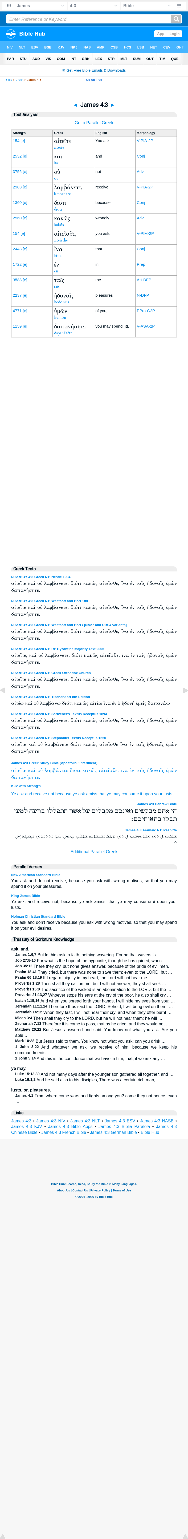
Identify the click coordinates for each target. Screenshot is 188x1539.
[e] (23, 140)
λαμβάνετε (56, 770)
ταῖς (140, 770)
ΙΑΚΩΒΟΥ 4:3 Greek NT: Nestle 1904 (41, 577)
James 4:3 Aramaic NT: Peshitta (151, 830)
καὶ (31, 770)
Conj (141, 156)
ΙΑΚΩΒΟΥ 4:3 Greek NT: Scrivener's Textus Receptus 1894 (59, 714)
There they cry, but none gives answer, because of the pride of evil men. (92, 966)
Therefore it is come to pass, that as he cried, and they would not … (92, 1024)
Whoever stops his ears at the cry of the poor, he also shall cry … (93, 995)
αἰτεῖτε (18, 770)
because (63, 794)
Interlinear (88, 763)
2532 (17, 156)
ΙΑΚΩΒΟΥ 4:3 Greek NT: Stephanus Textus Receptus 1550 (58, 738)
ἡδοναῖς (155, 770)
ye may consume (123, 794)
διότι (75, 770)
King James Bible (25, 896)
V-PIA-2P (145, 140)
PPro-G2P (146, 310)
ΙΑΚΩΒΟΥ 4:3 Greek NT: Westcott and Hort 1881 (50, 601)
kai (56, 163)
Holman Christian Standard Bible (38, 916)
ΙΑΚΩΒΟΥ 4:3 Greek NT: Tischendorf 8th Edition (50, 697)
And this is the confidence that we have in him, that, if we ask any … (90, 1058)
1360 (17, 202)
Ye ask (17, 794)
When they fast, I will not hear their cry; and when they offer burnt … (93, 1012)
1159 (17, 326)
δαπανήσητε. (25, 777)
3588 (17, 279)
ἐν (132, 770)
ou (56, 178)
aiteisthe (61, 240)
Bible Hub (150, 1132)
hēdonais (61, 302)
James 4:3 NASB (157, 1121)
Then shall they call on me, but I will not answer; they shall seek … (90, 983)
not (51, 794)
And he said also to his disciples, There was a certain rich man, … (88, 1080)
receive (40, 794)
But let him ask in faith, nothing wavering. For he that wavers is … (88, 955)
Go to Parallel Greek (94, 122)
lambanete (62, 193)
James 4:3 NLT (85, 1121)
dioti (58, 209)
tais (57, 286)
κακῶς (89, 770)
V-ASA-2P (146, 326)
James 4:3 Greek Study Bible (35, 763)
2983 (17, 187)
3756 (17, 171)
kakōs (59, 224)
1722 (17, 264)
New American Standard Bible (35, 875)
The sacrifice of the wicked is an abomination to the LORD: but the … (93, 989)
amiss (91, 794)
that (102, 794)
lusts (168, 794)
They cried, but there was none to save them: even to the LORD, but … (93, 972)
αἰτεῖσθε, (109, 770)
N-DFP (143, 295)
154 (16, 140)
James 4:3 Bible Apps (70, 1126)
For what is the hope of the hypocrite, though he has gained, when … (91, 960)
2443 (17, 249)
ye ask (79, 794)
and (28, 794)
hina (57, 255)
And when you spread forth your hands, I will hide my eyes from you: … (95, 1001)
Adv (140, 171)
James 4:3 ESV (120, 1121)
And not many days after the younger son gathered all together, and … (94, 1074)
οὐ (40, 770)
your (158, 794)
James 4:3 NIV (50, 1121)
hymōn (60, 317)
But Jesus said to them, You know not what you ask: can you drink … (90, 1041)
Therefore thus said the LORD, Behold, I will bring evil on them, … (94, 1006)
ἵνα (124, 770)
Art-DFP (144, 279)
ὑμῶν (171, 770)
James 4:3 (21, 1121)
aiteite (59, 147)
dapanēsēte (63, 333)
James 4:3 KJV (26, 1126)
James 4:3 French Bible (63, 1132)
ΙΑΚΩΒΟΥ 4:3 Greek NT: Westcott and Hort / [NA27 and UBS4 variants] (69, 625)
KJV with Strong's (26, 786)
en (56, 271)
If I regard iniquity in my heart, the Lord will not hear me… (83, 978)
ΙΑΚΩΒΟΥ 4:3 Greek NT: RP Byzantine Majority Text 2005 (57, 649)
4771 (17, 310)
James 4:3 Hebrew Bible (157, 804)
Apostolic (68, 763)
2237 (17, 295)
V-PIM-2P (145, 233)
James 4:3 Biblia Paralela (124, 1126)
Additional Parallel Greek (94, 851)
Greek (19, 80)
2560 (17, 218)
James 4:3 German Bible (113, 1132)
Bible (9, 80)
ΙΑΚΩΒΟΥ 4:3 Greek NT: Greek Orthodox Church (51, 673)
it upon (146, 794)
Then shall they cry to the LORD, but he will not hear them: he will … (88, 1018)
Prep (141, 264)
